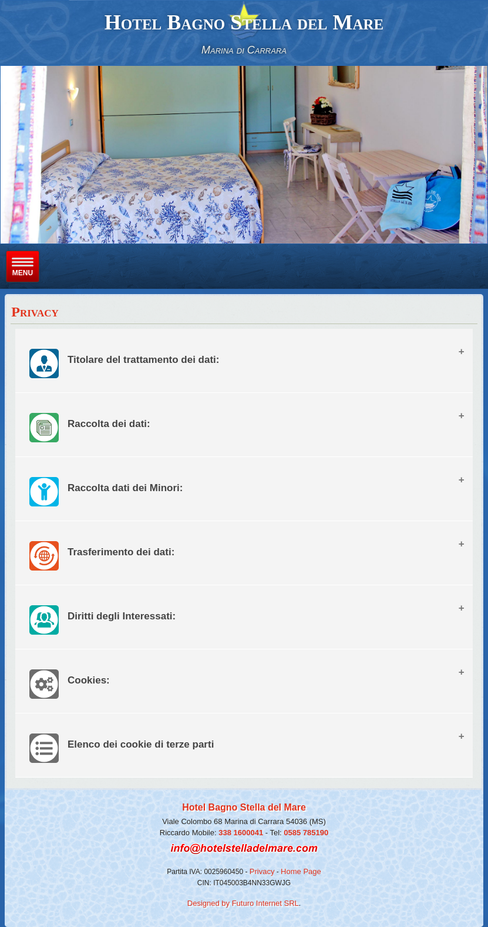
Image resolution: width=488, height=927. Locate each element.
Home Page (301, 871)
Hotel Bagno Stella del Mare (244, 22)
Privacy (262, 871)
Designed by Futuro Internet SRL (243, 903)
